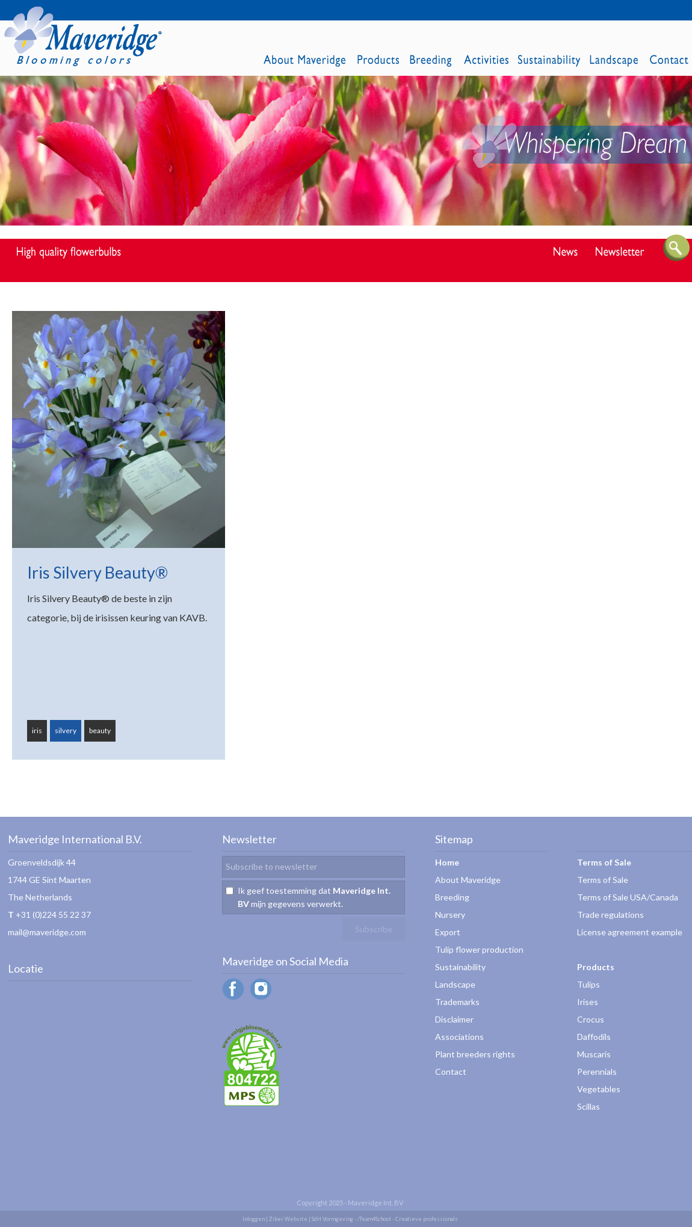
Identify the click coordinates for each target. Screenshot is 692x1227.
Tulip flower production (479, 949)
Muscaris (594, 1054)
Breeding (452, 897)
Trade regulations (610, 914)
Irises (587, 1002)
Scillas (588, 1106)
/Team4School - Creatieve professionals (407, 1219)
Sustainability (460, 967)
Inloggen (254, 1219)
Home (447, 862)
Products (595, 967)
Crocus (590, 1019)
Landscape (455, 984)
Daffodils (594, 1037)
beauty (100, 730)
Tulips (588, 984)
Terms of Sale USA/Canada (627, 897)
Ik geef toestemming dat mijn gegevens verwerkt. (314, 897)
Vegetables (598, 1089)
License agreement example (629, 932)
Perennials (597, 1071)
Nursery (450, 914)
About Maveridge (468, 880)
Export (447, 932)
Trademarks (457, 1002)
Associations (459, 1037)
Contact (450, 1071)
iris (37, 730)
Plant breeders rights (475, 1054)
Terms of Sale (602, 880)
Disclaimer (454, 1019)
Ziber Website (288, 1219)
